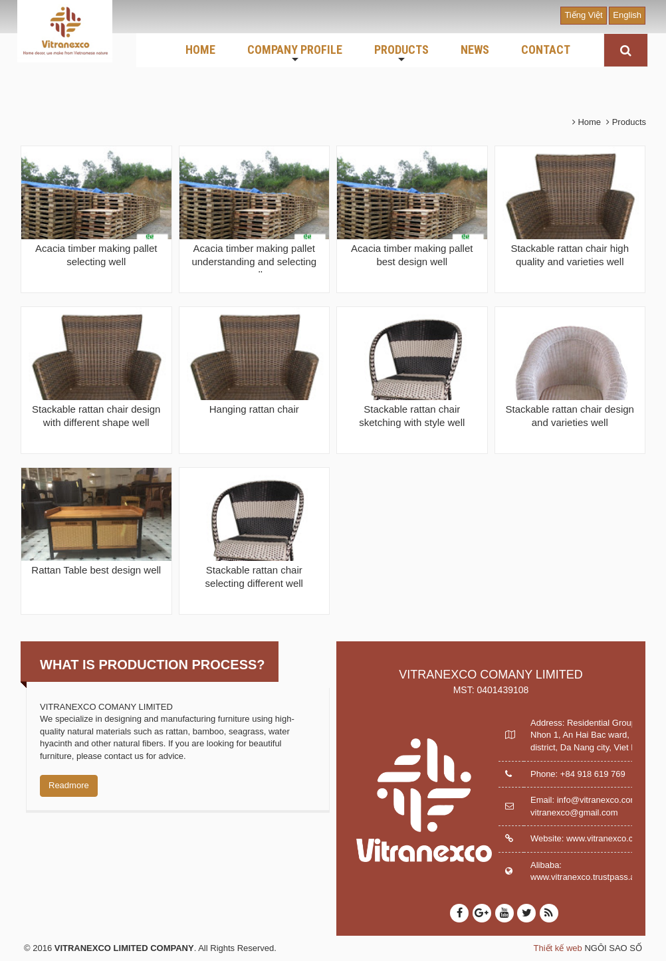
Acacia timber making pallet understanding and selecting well (253, 261)
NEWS (475, 49)
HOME (200, 49)
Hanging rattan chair (254, 409)
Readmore (69, 785)
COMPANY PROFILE (294, 54)
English (627, 15)
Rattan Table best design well (96, 570)
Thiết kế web (558, 948)
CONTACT (545, 49)
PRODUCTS (401, 54)
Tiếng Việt (583, 15)
